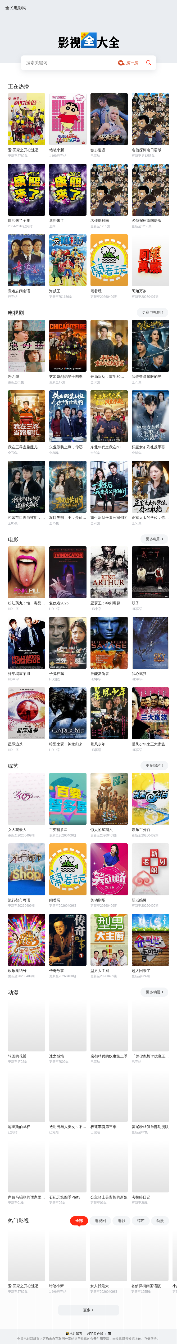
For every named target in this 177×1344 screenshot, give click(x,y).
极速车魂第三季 (103, 1127)
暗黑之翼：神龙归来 (66, 744)
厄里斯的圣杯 (19, 1127)
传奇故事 (56, 971)
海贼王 (54, 291)
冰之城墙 (56, 1056)
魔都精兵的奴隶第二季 (109, 1056)
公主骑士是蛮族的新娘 (109, 1197)
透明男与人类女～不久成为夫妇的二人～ (68, 1127)
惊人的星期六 (101, 830)
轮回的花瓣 (17, 1056)
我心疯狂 (139, 673)
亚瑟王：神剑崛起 (105, 603)
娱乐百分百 (141, 830)
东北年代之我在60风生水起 (109, 447)
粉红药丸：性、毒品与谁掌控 (26, 603)
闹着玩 (96, 291)
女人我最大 (17, 830)
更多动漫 (155, 992)
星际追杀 (15, 744)
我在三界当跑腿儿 (23, 447)
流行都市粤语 (19, 900)
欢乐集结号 (17, 971)
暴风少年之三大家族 (148, 744)
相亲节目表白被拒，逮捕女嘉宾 (26, 517)
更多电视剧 (153, 312)
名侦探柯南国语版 (146, 220)
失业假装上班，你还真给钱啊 (68, 447)
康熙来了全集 (19, 220)
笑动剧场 (97, 900)
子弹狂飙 (56, 673)
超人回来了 (141, 971)
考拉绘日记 (141, 1197)
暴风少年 (97, 744)
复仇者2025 (59, 603)
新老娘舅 (139, 900)
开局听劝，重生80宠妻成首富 (109, 376)
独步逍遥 (97, 150)
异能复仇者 (99, 673)
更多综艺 (155, 765)
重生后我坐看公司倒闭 (109, 517)
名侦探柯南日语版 (146, 150)
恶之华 (13, 376)
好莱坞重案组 (19, 673)
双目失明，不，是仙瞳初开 (68, 517)
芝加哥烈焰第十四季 (66, 376)
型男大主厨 (99, 971)
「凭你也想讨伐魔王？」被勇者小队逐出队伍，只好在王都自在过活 (150, 1056)
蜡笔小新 (56, 150)
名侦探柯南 (99, 220)
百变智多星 (58, 830)
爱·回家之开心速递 (23, 150)
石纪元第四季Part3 (64, 1197)
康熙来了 (56, 220)
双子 (135, 603)
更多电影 (155, 539)
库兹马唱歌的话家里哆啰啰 (26, 1197)
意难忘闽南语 (19, 291)
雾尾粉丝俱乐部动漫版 (150, 1127)
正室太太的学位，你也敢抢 (150, 517)
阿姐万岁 (139, 291)
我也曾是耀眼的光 (146, 376)
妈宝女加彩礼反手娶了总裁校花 (150, 447)
